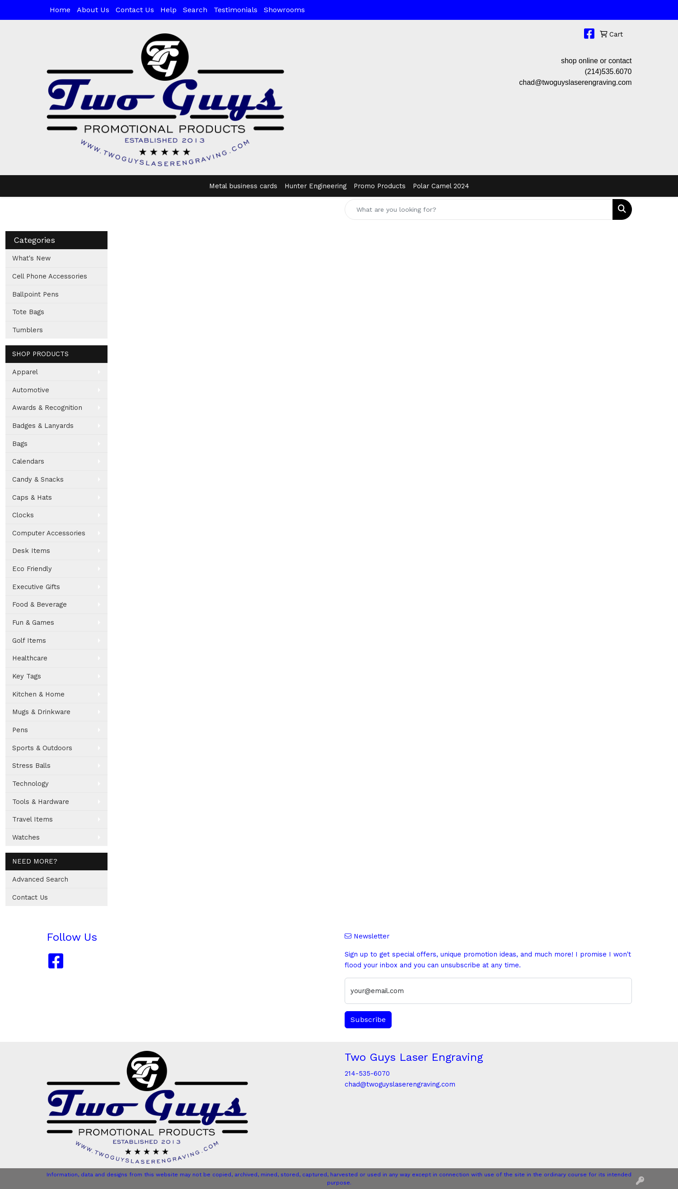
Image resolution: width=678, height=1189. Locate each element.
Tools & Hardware (40, 802)
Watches (26, 837)
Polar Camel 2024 (441, 186)
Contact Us (135, 9)
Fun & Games (33, 622)
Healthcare (29, 658)
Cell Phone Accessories (49, 276)
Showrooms (284, 9)
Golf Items (29, 640)
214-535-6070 (367, 1073)
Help (168, 9)
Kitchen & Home (38, 694)
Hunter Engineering (315, 186)
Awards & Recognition (47, 408)
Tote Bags (28, 312)
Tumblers (27, 330)
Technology (30, 784)
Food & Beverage (39, 604)
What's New (31, 258)
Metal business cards (243, 186)
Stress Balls (31, 766)
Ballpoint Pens (35, 294)
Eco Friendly (32, 569)
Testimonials (235, 9)
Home (60, 9)
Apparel (25, 372)
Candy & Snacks (38, 479)
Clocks (23, 515)
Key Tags (26, 676)
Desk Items (31, 551)
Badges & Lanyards (43, 426)
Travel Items (32, 819)
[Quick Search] (479, 209)
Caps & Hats (32, 497)
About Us (93, 9)
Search (195, 9)
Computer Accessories (48, 533)
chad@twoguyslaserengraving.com (575, 82)
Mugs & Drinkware (41, 712)
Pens (20, 730)
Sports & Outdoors (42, 748)
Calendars (28, 461)
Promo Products (380, 186)
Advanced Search (40, 879)
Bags (20, 444)
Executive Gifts (36, 587)
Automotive (30, 390)
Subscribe (368, 1019)
